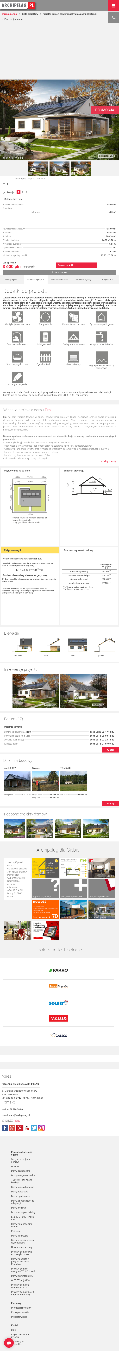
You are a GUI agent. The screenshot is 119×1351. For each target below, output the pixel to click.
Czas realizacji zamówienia (18, 1339)
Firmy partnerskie (20, 1259)
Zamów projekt (65, 265)
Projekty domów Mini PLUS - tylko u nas (21, 1200)
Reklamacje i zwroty (21, 1333)
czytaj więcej (108, 461)
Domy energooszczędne (23, 1122)
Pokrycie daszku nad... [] (17, 702)
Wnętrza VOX (107, 280)
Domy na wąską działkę (23, 1159)
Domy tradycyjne (19, 1182)
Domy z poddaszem (21, 1143)
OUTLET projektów (20, 1227)
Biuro (14, 1277)
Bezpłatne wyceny (83, 280)
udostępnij (20, 178)
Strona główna (9, 14)
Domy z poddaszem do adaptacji (22, 1149)
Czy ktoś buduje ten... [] (17, 698)
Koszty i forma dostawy (23, 1328)
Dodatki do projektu (35, 280)
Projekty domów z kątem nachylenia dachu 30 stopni (70, 14)
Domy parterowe (19, 1138)
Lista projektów (30, 14)
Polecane (15, 1178)
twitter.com (34, 1075)
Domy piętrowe (18, 1155)
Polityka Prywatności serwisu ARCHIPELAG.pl (21, 1310)
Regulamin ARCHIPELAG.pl (19, 1318)
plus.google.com (12, 1075)
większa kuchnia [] (14, 706)
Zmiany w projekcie (59, 280)
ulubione (41, 178)
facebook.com (5, 1075)
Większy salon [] (12, 710)
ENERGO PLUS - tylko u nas (22, 1165)
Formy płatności (19, 1324)
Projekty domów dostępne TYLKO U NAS (23, 1217)
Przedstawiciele (19, 1264)
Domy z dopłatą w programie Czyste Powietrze (20, 1209)
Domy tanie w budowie (22, 1134)
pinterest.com (19, 1075)
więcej (110, 716)
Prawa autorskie (19, 1345)
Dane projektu (11, 280)
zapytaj (31, 178)
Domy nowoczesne (20, 1118)
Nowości (15, 1113)
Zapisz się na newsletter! (17, 1290)
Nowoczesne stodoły (21, 1194)
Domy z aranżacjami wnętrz (21, 1172)
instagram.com (41, 1075)
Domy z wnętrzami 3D (22, 1223)
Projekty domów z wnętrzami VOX (20, 1233)
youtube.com (27, 1075)
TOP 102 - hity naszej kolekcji (21, 1128)
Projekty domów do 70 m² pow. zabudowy (22, 1240)
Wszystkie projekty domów (20, 1107)
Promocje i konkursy (21, 1255)
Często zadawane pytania (20, 1283)
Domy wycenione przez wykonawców (22, 1188)
